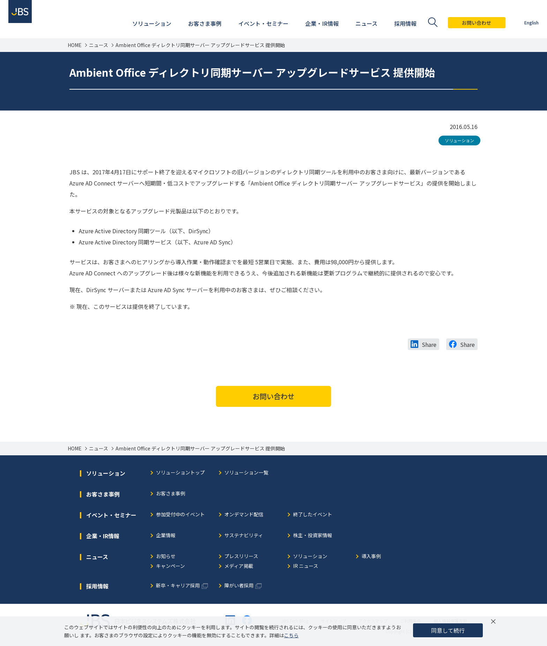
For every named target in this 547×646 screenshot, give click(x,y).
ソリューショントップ (180, 473)
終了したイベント (312, 515)
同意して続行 (448, 630)
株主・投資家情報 (312, 536)
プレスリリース (241, 557)
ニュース (98, 45)
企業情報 (165, 536)
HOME (75, 45)
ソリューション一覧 (246, 473)
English (526, 22)
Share (429, 344)
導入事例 (371, 557)
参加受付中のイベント (180, 515)
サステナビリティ (243, 536)
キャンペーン (170, 566)
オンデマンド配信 (243, 515)
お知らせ (165, 557)
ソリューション (459, 140)
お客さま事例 (170, 494)
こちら (291, 635)
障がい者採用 (239, 586)
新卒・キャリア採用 (178, 586)
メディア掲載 (238, 566)
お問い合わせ (471, 22)
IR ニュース (305, 566)
